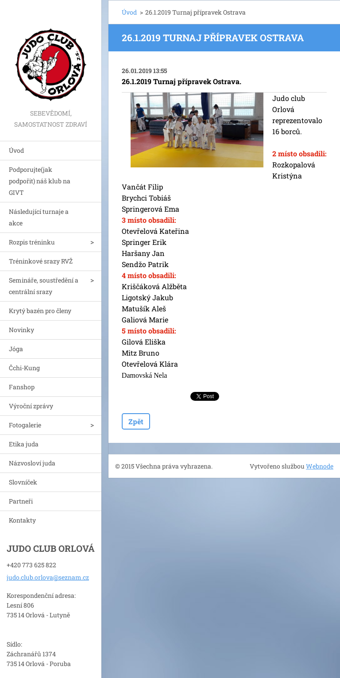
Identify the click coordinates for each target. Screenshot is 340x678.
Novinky (21, 329)
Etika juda (24, 444)
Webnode (319, 466)
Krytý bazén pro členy (40, 310)
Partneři (21, 501)
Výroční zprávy (31, 406)
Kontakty (22, 520)
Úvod (16, 150)
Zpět (135, 421)
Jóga (16, 349)
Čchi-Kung (24, 368)
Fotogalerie (25, 425)
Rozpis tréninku (32, 242)
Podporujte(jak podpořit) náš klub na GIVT (39, 181)
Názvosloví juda (32, 463)
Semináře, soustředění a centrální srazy (43, 286)
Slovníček (23, 482)
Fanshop (22, 387)
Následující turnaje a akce (39, 217)
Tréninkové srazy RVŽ (41, 261)
